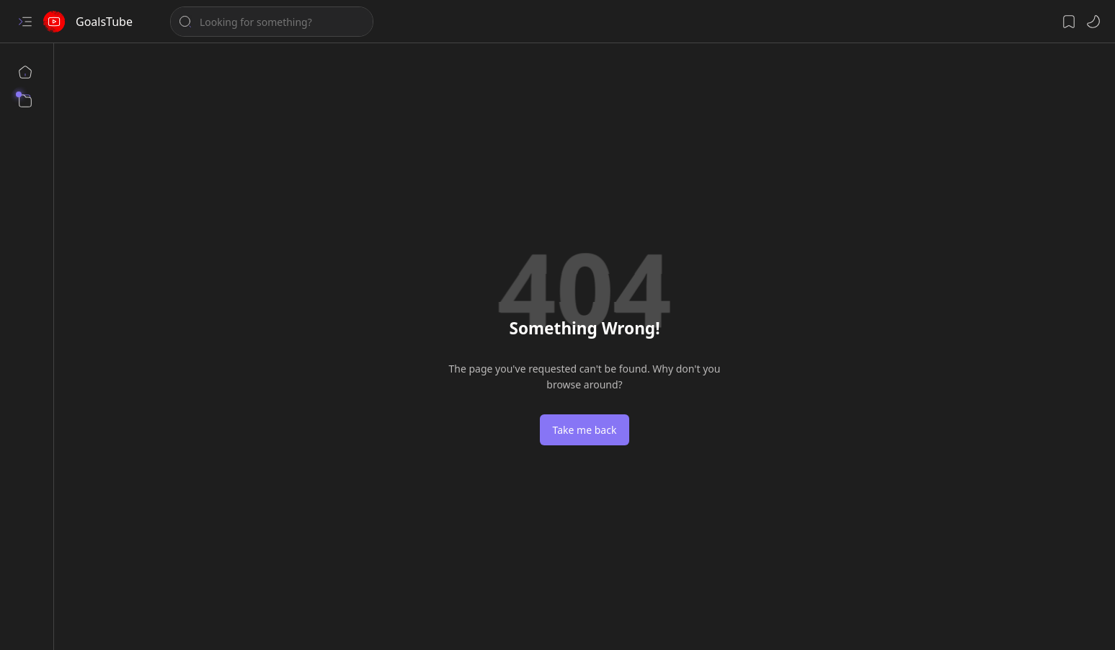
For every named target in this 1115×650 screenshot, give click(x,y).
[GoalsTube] (54, 21)
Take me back (585, 430)
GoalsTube (104, 22)
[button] (25, 21)
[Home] (25, 72)
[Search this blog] (272, 21)
